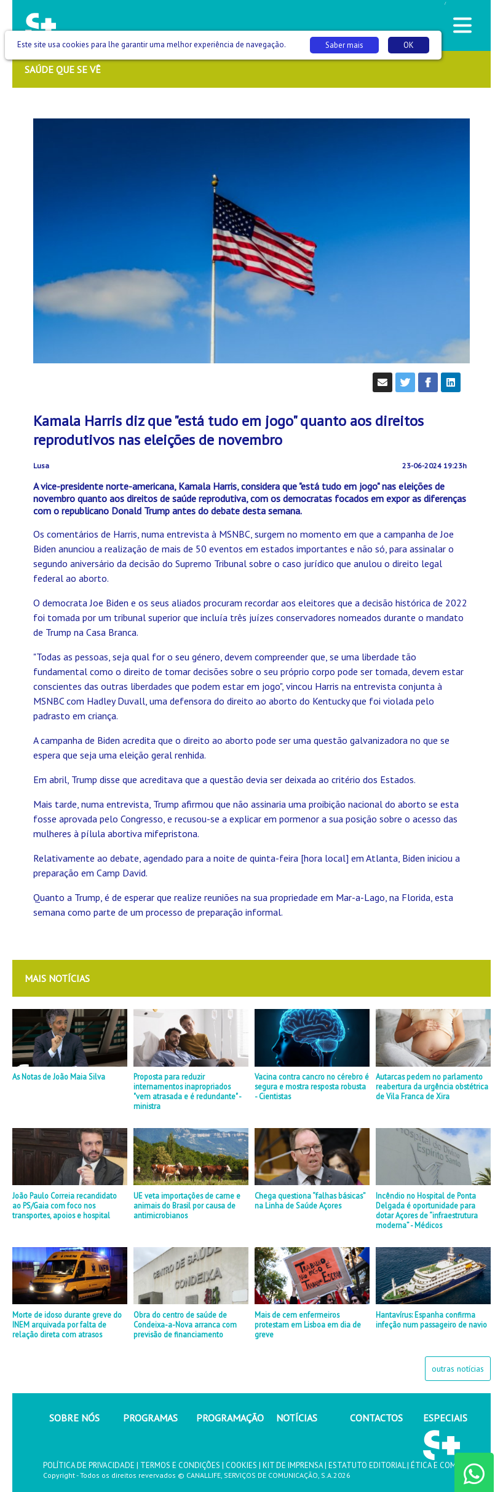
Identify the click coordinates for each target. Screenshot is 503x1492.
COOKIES (241, 1465)
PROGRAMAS (150, 1418)
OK (408, 45)
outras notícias (458, 1368)
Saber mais (344, 45)
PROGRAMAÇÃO (230, 1418)
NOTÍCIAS (296, 1418)
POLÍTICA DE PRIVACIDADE (89, 1465)
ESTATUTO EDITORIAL (366, 1465)
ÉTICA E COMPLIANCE (448, 1465)
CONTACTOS (376, 1418)
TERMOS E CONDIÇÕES (180, 1465)
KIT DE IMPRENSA (293, 1465)
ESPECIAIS (445, 1418)
